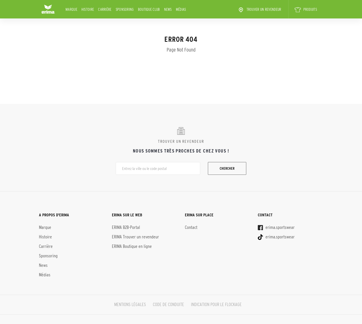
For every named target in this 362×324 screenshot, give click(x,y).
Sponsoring (125, 9)
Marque (71, 9)
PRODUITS (306, 10)
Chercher (227, 168)
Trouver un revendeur (259, 10)
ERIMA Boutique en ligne (132, 246)
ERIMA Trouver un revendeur (135, 236)
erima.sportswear (276, 227)
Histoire (87, 9)
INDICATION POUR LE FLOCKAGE (216, 304)
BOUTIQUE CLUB (149, 9)
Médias (181, 9)
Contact (191, 227)
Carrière (104, 9)
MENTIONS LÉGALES (130, 304)
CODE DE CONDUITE (168, 304)
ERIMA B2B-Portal (126, 227)
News (168, 9)
